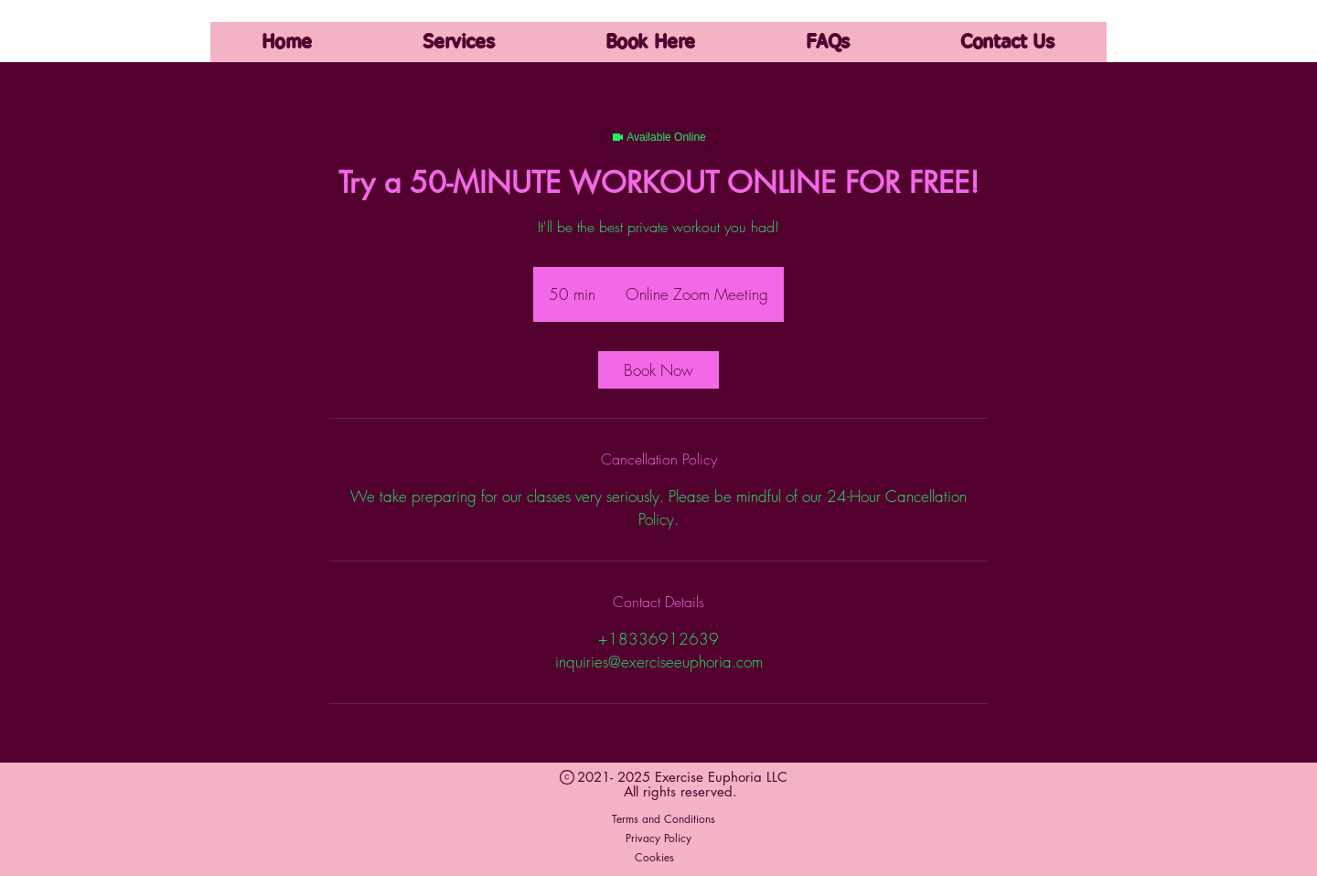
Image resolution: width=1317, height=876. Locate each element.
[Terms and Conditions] (663, 819)
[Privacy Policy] (658, 838)
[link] (658, 370)
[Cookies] (654, 857)
